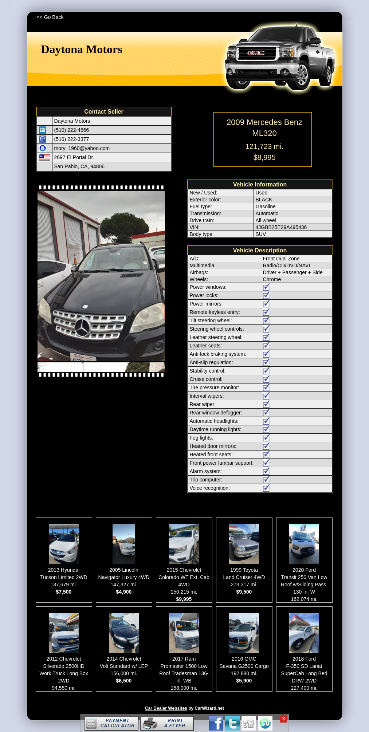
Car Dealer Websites (166, 708)
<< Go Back (50, 17)
